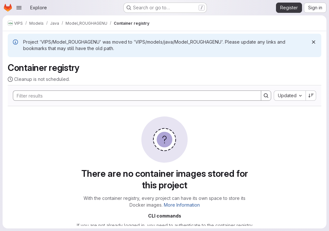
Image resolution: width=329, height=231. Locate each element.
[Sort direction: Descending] (311, 95)
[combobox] (290, 95)
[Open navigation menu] (19, 8)
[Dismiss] (313, 42)
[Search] (134, 95)
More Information (182, 205)
